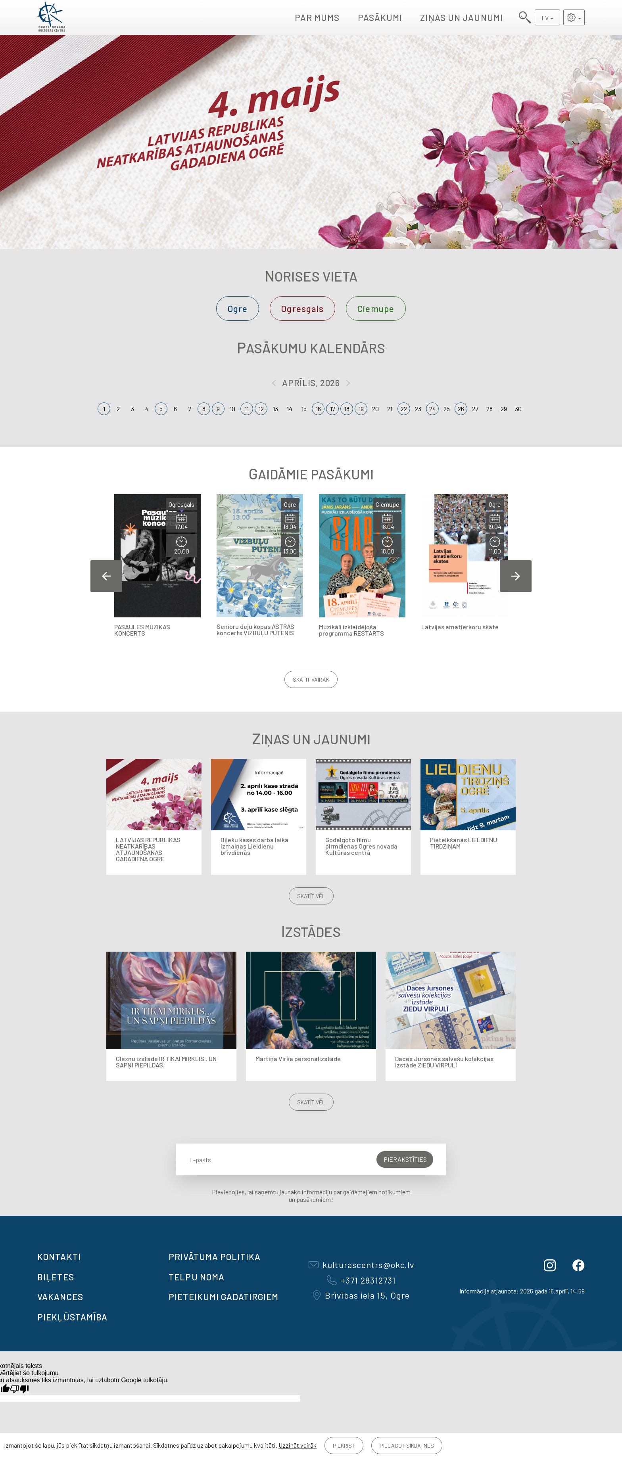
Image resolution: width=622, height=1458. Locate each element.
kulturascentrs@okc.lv (361, 1264)
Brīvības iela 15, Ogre (361, 1295)
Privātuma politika (215, 1256)
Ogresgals (302, 308)
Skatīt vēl (311, 896)
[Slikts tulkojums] (19, 1389)
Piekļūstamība (72, 1317)
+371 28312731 (361, 1280)
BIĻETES (55, 1277)
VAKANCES (60, 1296)
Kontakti (59, 1256)
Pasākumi (380, 17)
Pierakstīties (405, 1159)
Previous (106, 576)
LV (545, 17)
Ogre (238, 308)
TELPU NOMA (197, 1277)
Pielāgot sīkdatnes (407, 1445)
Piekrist (344, 1445)
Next (516, 576)
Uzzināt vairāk (297, 1445)
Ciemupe (375, 308)
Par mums (317, 17)
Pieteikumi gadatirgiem (223, 1296)
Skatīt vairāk (311, 679)
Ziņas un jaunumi (461, 17)
